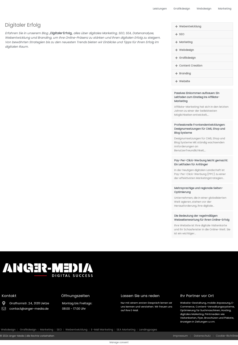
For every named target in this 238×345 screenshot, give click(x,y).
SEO (181, 34)
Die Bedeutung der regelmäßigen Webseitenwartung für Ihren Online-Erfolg (201, 218)
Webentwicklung (190, 26)
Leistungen (160, 8)
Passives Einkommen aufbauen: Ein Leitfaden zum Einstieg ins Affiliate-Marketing (196, 97)
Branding (185, 73)
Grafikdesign (181, 8)
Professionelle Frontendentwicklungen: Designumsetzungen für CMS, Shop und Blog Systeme (199, 129)
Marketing (224, 8)
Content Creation (190, 66)
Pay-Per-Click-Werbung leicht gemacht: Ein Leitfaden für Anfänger (201, 162)
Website (184, 81)
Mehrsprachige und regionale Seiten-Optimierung (198, 190)
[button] (202, 26)
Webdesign (204, 8)
